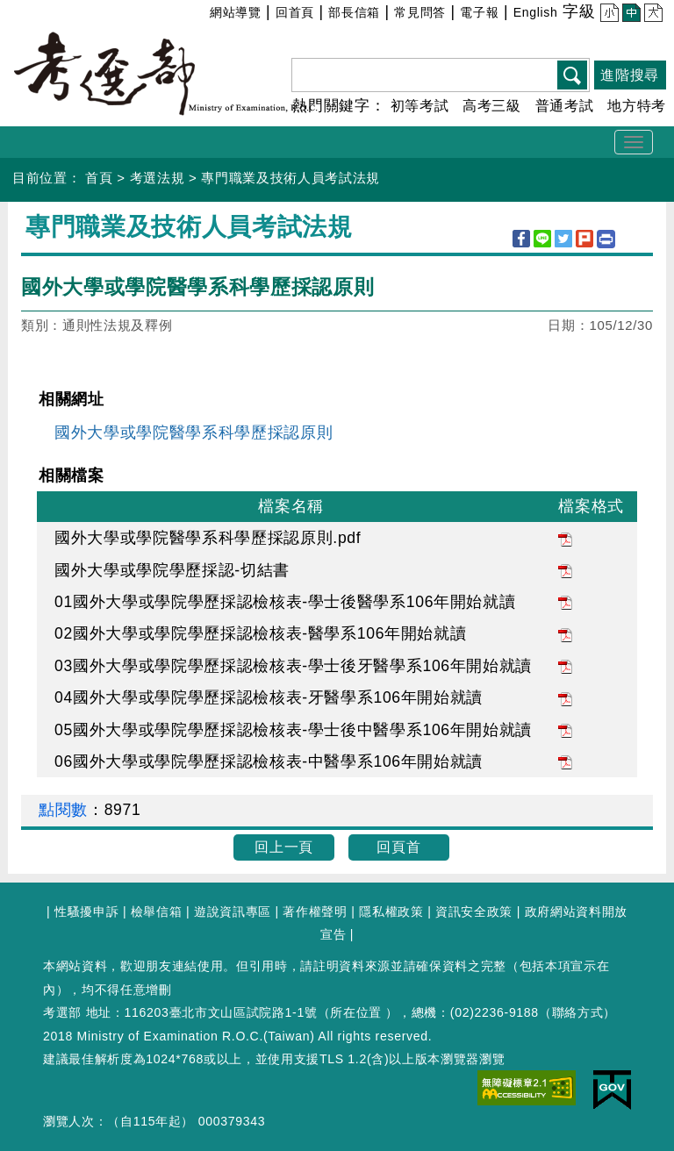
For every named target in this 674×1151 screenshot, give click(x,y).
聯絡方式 (578, 1012)
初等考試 (420, 105)
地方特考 (636, 105)
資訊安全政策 (474, 911)
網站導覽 (236, 12)
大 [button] (650, 15)
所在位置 (356, 1012)
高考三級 (491, 105)
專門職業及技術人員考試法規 (290, 177)
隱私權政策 (391, 911)
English (535, 12)
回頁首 (398, 847)
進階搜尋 (629, 75)
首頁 (98, 177)
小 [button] (606, 15)
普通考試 (564, 105)
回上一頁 (284, 847)
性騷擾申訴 (86, 911)
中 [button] (628, 15)
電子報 (479, 12)
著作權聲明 (315, 911)
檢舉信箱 (157, 911)
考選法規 (157, 177)
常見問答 (420, 12)
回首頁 (295, 12)
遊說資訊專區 (232, 911)
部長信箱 (354, 12)
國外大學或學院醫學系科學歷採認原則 (193, 432)
